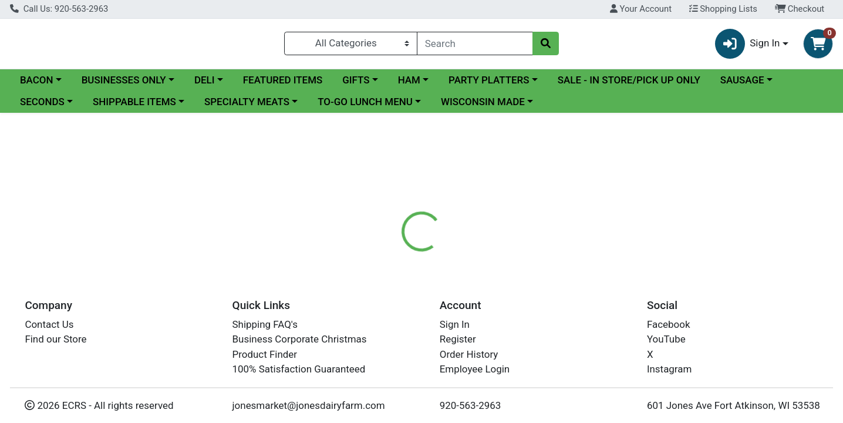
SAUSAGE (742, 84)
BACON (36, 84)
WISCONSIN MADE (483, 107)
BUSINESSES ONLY (124, 84)
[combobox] (475, 46)
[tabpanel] (597, 320)
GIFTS (355, 84)
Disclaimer (439, 275)
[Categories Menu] (350, 46)
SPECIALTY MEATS (246, 107)
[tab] (384, 274)
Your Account (641, 9)
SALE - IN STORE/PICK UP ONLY (629, 84)
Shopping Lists (723, 9)
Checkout (800, 9)
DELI (204, 84)
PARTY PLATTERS (489, 84)
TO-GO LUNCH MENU (365, 107)
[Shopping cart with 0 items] (818, 46)
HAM (409, 84)
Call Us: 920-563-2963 (59, 9)
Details (383, 275)
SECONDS (42, 107)
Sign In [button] (747, 46)
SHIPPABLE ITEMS (134, 107)
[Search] (475, 46)
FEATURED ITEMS (283, 84)
